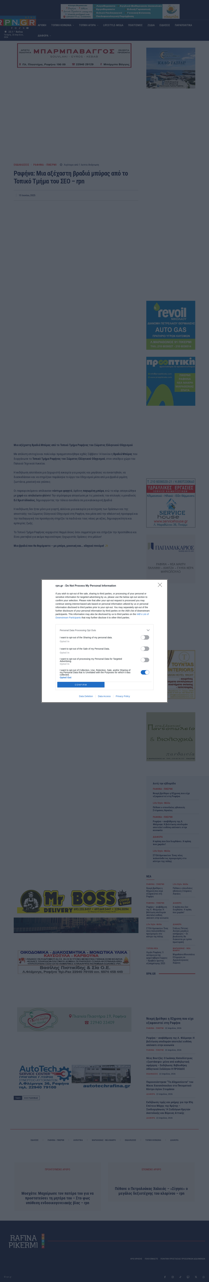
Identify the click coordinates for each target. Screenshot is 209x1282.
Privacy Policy (123, 696)
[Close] (161, 586)
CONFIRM (81, 685)
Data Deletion (86, 696)
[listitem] (104, 630)
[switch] (145, 637)
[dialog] (104, 641)
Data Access (104, 696)
